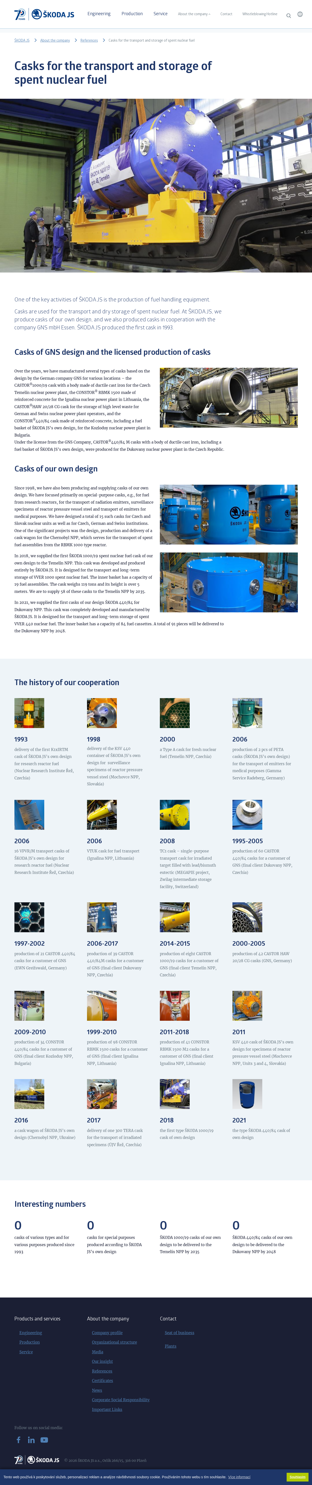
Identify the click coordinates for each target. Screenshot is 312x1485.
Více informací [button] (239, 1477)
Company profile (107, 1332)
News (97, 1390)
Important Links (107, 1409)
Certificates (102, 1380)
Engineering (99, 14)
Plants (171, 1346)
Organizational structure (114, 1342)
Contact (226, 14)
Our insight (102, 1361)
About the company (193, 14)
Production (132, 14)
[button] (300, 14)
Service (161, 14)
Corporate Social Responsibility (121, 1399)
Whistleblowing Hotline (259, 14)
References (89, 41)
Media (97, 1352)
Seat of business (179, 1332)
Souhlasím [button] (298, 1477)
